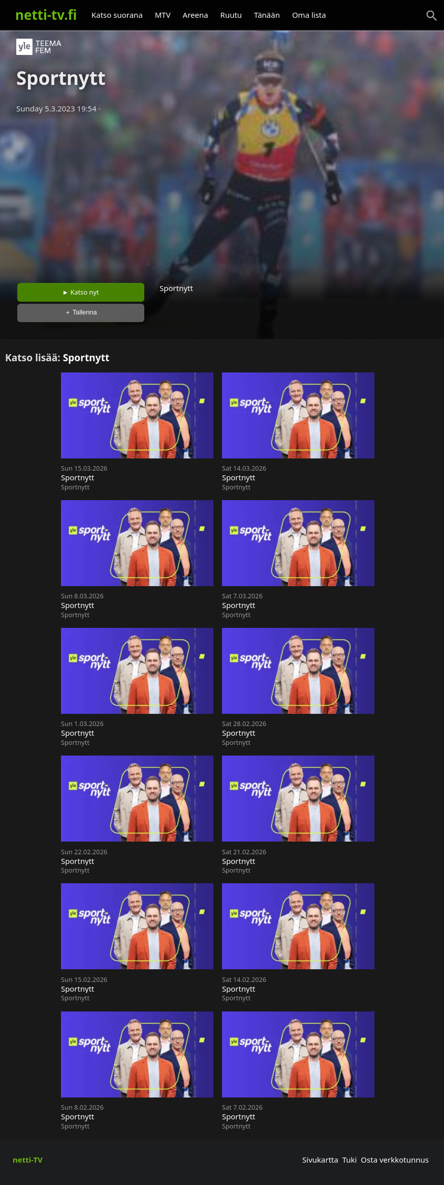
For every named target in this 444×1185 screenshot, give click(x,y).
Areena (195, 15)
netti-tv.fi (46, 15)
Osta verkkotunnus (395, 1159)
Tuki (349, 1159)
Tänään (267, 15)
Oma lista (309, 15)
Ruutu (231, 15)
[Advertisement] (222, 195)
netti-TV (28, 1159)
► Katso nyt (80, 292)
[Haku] (432, 16)
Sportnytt (86, 357)
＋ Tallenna (81, 312)
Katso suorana (117, 15)
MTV (163, 15)
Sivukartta (320, 1159)
